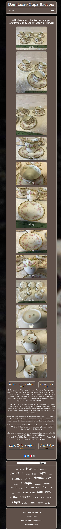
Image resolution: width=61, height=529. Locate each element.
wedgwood (20, 469)
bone (32, 492)
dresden (24, 503)
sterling (48, 503)
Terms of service (31, 524)
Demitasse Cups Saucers (31, 512)
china (36, 497)
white (32, 503)
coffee (13, 497)
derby (40, 503)
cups (16, 502)
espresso (46, 497)
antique (27, 483)
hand (25, 492)
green (50, 474)
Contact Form (31, 516)
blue (29, 468)
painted (14, 487)
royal (42, 473)
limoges (47, 487)
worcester (35, 487)
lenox (28, 474)
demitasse (42, 477)
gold (28, 478)
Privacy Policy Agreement (31, 520)
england (43, 469)
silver (27, 488)
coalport (38, 484)
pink (13, 493)
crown (21, 488)
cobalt (47, 483)
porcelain (16, 473)
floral (34, 474)
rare (36, 469)
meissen (15, 484)
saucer (25, 497)
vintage (17, 478)
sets (19, 492)
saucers (44, 491)
